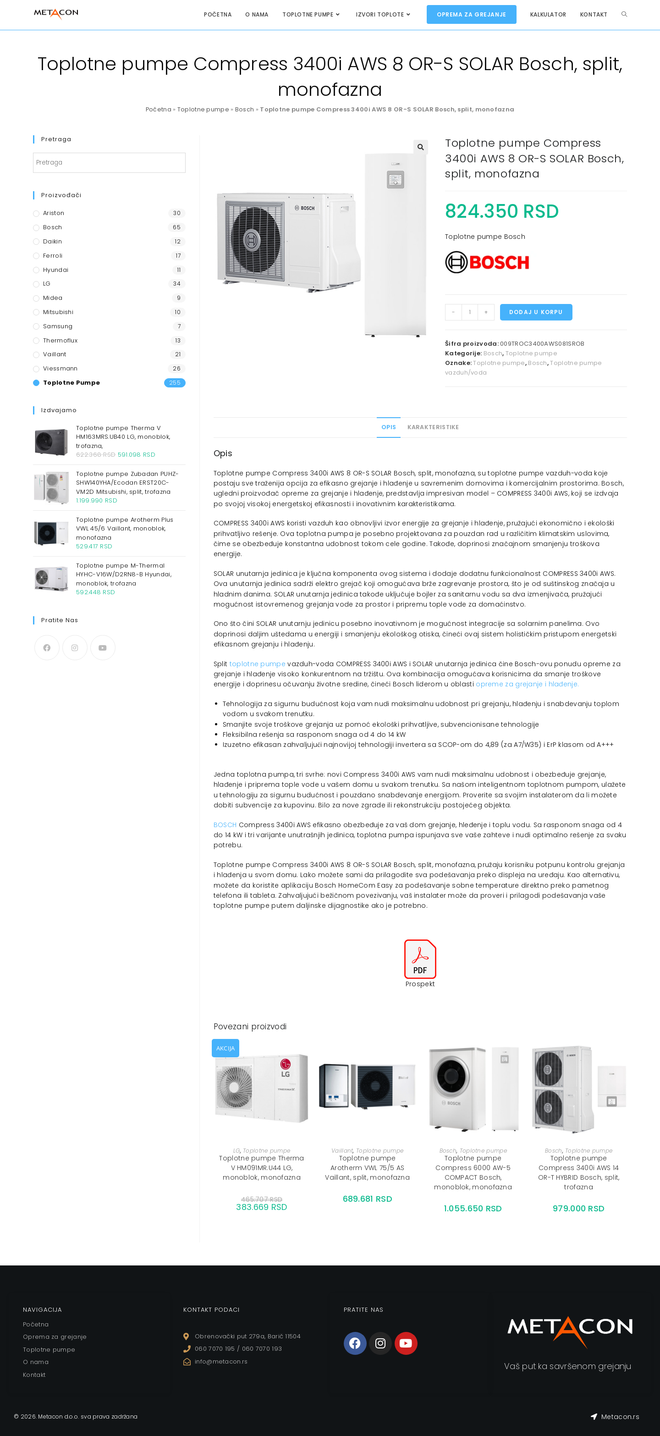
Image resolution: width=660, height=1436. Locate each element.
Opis (388, 427)
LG (236, 1150)
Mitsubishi (58, 312)
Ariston (53, 213)
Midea (53, 297)
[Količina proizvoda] (470, 312)
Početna (158, 109)
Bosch (244, 109)
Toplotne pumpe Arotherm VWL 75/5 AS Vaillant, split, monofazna (367, 1168)
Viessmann (60, 368)
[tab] (389, 427)
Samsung (57, 326)
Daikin (52, 241)
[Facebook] (47, 647)
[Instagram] (75, 647)
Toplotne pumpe (203, 109)
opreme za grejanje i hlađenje (527, 684)
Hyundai (55, 269)
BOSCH (225, 824)
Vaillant (342, 1150)
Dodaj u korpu (536, 312)
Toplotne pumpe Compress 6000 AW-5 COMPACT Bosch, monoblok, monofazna (473, 1173)
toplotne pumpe (258, 663)
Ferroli (52, 255)
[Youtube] (103, 647)
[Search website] (624, 14)
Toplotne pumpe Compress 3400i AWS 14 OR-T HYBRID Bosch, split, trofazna (579, 1173)
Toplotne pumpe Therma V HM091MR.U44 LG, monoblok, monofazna (261, 1168)
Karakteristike (433, 427)
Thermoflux (60, 340)
